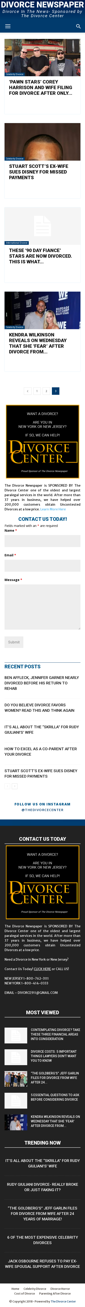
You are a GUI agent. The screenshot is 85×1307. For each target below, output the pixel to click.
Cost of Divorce (24, 1293)
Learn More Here (53, 509)
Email (10, 555)
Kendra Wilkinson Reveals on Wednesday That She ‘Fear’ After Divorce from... (38, 343)
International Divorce (16, 243)
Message (13, 580)
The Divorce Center (63, 1301)
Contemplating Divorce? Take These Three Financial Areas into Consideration (55, 1034)
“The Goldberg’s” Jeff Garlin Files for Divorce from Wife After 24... (55, 1077)
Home (15, 1288)
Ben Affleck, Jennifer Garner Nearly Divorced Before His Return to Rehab (42, 683)
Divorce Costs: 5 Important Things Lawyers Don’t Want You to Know (54, 1056)
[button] (78, 26)
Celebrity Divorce (14, 74)
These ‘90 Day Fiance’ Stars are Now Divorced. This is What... (40, 256)
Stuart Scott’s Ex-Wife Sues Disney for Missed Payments (38, 172)
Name (11, 530)
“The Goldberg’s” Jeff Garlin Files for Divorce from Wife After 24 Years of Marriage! (42, 1213)
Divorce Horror (60, 1288)
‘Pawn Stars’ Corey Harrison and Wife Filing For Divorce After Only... (40, 87)
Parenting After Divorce (55, 1293)
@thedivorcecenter (43, 809)
